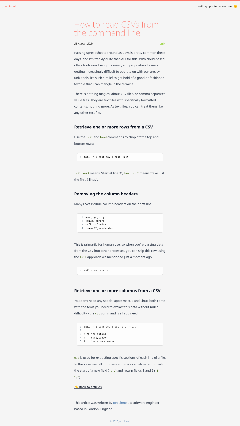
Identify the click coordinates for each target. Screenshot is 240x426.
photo (213, 6)
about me (225, 6)
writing (202, 6)
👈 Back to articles (88, 387)
